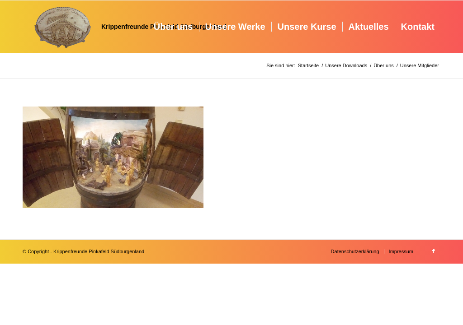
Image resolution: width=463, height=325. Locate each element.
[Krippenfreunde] (125, 26)
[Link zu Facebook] (433, 251)
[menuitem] (173, 26)
